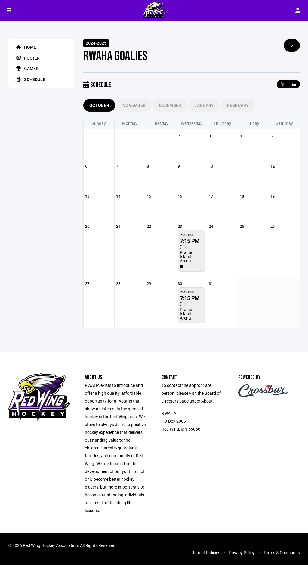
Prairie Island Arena (186, 256)
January (204, 105)
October (99, 105)
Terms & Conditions (281, 552)
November (134, 105)
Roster (27, 58)
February (238, 105)
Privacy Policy (242, 552)
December (170, 105)
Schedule (29, 79)
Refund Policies (206, 552)
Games (26, 68)
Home (25, 47)
